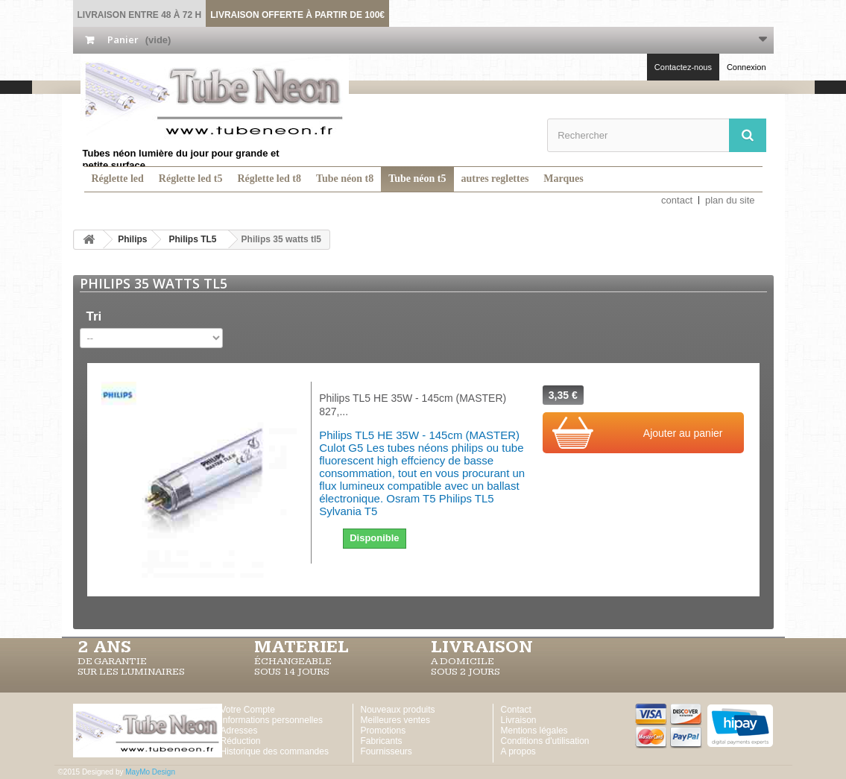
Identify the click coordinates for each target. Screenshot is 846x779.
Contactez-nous (683, 67)
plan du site (730, 200)
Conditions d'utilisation (545, 741)
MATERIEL (301, 647)
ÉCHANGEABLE (293, 661)
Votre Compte (248, 709)
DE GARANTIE (112, 661)
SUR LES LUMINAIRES (131, 671)
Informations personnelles (272, 720)
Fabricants (382, 741)
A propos (518, 751)
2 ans (104, 647)
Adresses (239, 730)
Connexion (746, 67)
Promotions (383, 730)
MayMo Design (150, 772)
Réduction (241, 741)
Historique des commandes (275, 751)
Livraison (519, 720)
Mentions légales (534, 730)
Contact (516, 709)
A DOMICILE (462, 661)
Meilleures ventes (395, 720)
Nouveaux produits (398, 709)
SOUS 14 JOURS (291, 671)
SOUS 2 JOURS (465, 671)
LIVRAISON (482, 647)
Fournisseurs (386, 751)
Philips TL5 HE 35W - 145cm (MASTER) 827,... (412, 404)
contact (676, 200)
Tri (94, 316)
